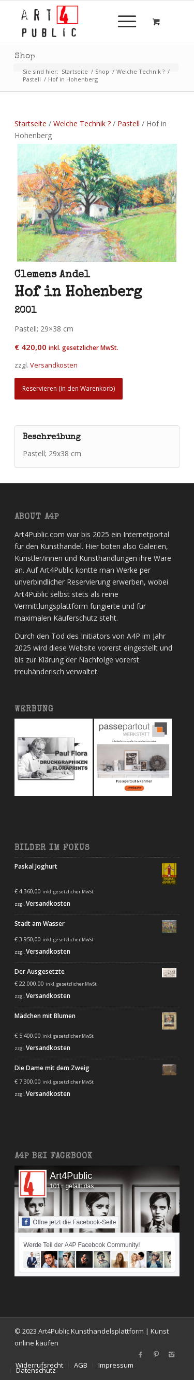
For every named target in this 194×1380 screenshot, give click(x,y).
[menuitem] (125, 21)
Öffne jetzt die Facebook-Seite (69, 1222)
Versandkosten (48, 903)
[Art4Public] (80, 21)
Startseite (30, 123)
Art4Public (71, 1176)
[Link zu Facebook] (140, 1354)
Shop (24, 57)
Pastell (128, 123)
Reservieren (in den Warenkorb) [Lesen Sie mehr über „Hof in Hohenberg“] (68, 388)
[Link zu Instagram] (172, 1354)
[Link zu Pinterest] (156, 1354)
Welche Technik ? (82, 123)
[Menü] (122, 21)
